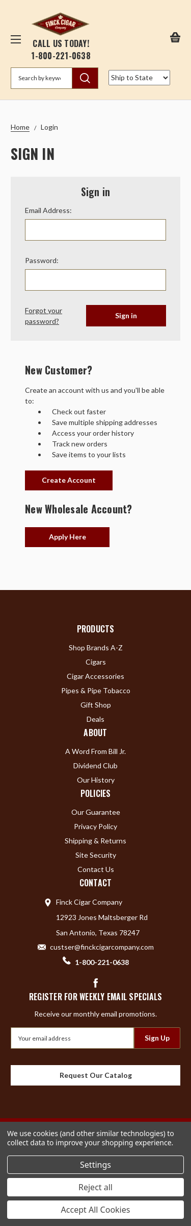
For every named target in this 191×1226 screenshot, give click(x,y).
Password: (42, 260)
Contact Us (95, 869)
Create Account (69, 480)
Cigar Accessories (95, 676)
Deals (95, 719)
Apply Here (67, 536)
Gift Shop (95, 704)
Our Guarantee (95, 812)
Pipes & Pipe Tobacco (95, 690)
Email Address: (48, 210)
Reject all (95, 1187)
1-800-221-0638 (61, 56)
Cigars (96, 661)
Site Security (95, 855)
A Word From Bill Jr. (95, 751)
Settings (95, 1164)
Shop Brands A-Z (96, 647)
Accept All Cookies (95, 1209)
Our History (96, 779)
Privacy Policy (95, 826)
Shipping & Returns (95, 840)
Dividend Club (95, 765)
